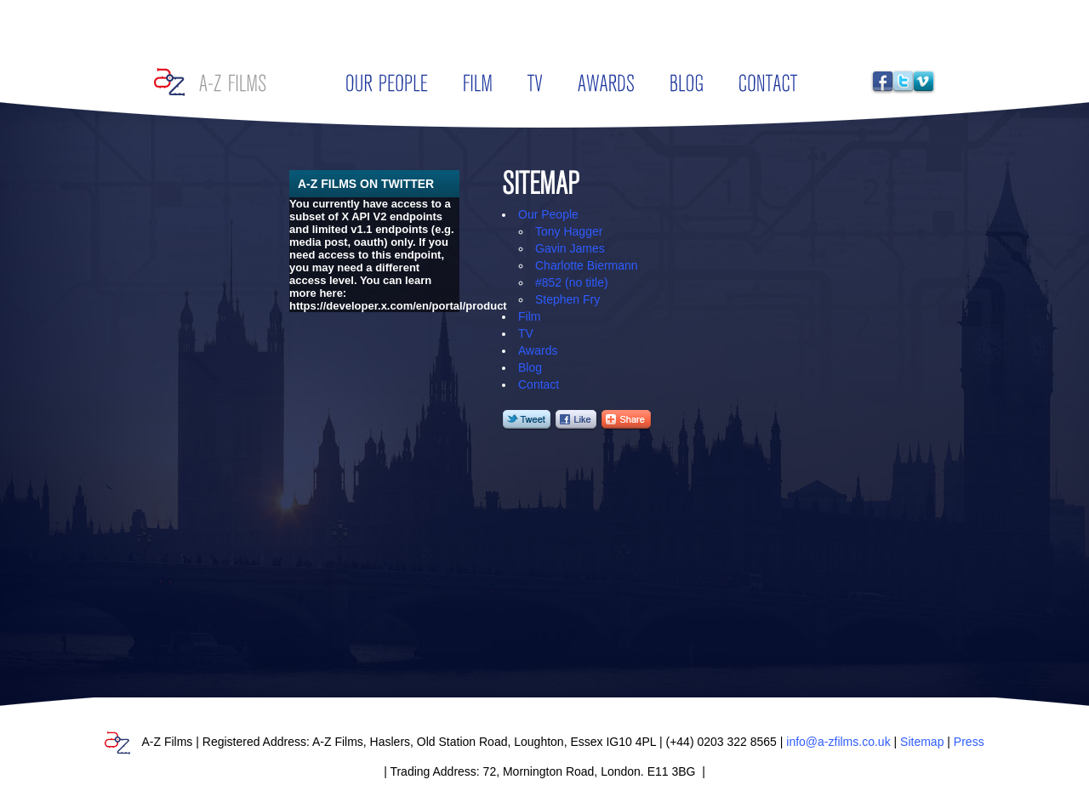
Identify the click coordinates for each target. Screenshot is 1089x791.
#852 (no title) (571, 282)
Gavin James (570, 248)
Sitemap (922, 741)
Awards (537, 350)
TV (525, 333)
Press (969, 741)
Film (529, 316)
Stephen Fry (567, 299)
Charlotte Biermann (586, 265)
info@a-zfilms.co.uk (838, 741)
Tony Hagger (568, 231)
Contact (538, 384)
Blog (530, 367)
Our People (548, 214)
